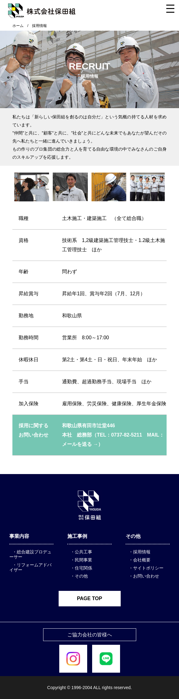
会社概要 (141, 559)
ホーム (18, 26)
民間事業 (83, 559)
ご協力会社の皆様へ (89, 634)
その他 (81, 576)
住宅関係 (83, 567)
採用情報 (141, 551)
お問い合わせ (146, 576)
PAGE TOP (89, 598)
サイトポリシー (148, 567)
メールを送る (77, 444)
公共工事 (83, 551)
